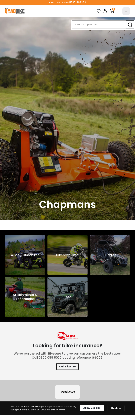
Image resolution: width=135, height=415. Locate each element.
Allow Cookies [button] (92, 408)
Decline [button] (116, 408)
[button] (111, 11)
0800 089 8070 (50, 357)
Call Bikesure (67, 366)
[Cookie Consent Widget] (67, 408)
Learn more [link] (58, 409)
